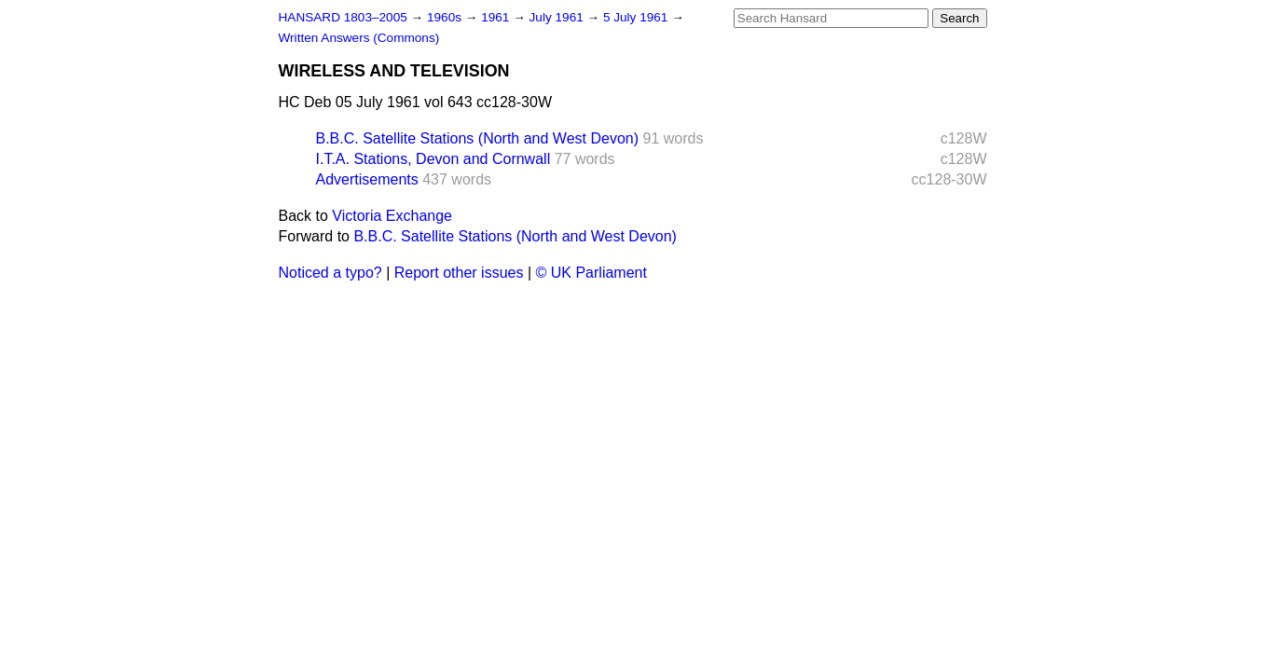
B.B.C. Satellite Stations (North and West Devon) (477, 138)
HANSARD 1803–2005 (343, 17)
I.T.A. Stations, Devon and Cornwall (433, 159)
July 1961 (558, 17)
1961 (497, 17)
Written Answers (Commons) (359, 38)
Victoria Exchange (392, 216)
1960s (446, 17)
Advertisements (367, 179)
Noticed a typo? (330, 273)
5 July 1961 (637, 17)
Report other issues (459, 273)
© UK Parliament (591, 273)
